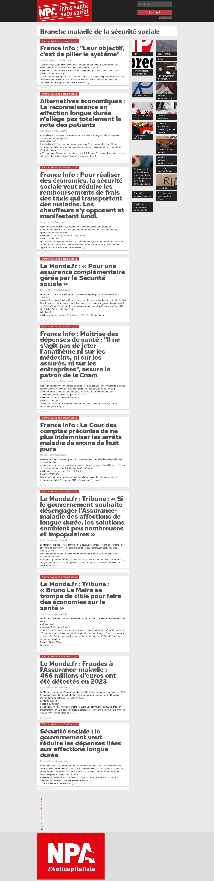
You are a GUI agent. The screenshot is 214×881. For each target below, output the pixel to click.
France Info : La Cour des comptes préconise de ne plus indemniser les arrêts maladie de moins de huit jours (81, 437)
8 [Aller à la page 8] (41, 820)
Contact (154, 12)
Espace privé (165, 18)
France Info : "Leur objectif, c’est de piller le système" (82, 51)
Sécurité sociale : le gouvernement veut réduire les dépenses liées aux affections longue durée (80, 743)
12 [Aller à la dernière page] (42, 829)
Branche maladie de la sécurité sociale (100, 32)
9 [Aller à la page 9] (41, 823)
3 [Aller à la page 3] (41, 805)
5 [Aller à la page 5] (41, 811)
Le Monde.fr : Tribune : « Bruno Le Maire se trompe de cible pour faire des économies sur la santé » (80, 596)
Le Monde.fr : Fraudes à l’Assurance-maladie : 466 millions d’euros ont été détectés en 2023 (78, 673)
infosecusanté (66, 60)
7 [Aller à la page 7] (41, 817)
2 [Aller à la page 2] (41, 802)
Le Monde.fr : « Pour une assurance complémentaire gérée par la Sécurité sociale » (82, 275)
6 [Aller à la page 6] (41, 814)
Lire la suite (45, 87)
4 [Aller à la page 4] (41, 808)
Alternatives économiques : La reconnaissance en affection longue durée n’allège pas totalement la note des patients (82, 113)
